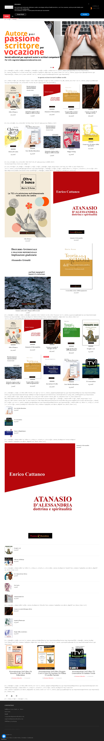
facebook (7, 696)
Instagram (16, 696)
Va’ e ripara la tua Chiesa (20, 574)
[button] (88, 4)
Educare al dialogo (19, 559)
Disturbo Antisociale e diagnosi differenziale (28, 310)
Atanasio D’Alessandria (76, 238)
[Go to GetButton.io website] (3, 739)
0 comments (27, 678)
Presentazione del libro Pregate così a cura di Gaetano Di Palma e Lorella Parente (52, 673)
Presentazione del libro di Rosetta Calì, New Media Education (20, 673)
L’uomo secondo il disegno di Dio (23, 609)
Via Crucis (16, 585)
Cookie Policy (17, 737)
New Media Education (20, 408)
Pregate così (17, 548)
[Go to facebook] (4, 736)
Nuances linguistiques (20, 431)
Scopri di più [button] (20, 14)
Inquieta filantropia (19, 620)
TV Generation (18, 419)
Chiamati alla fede (19, 596)
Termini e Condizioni (27, 737)
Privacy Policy (8, 737)
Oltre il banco (27, 239)
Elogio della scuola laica (20, 632)
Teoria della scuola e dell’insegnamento (76, 290)
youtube (12, 696)
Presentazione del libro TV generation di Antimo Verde (83, 672)
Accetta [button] (85, 14)
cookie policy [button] (26, 9)
